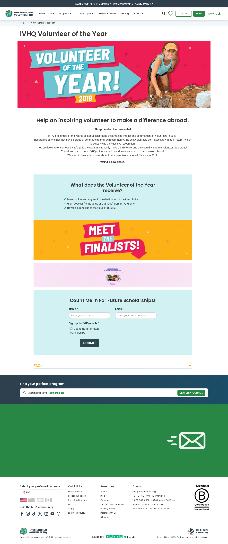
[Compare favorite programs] (170, 14)
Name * (73, 309)
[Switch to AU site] (32, 500)
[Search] (163, 13)
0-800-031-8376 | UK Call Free (148, 504)
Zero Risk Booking (77, 500)
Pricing (125, 13)
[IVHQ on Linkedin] (46, 513)
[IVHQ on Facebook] (22, 513)
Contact (184, 13)
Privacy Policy (107, 508)
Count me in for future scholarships (84, 330)
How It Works (75, 491)
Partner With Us (108, 512)
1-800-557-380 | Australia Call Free (150, 508)
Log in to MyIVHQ (77, 512)
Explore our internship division (192, 537)
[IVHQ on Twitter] (40, 513)
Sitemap (104, 517)
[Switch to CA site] (49, 500)
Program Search (77, 495)
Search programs (191, 392)
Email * (119, 309)
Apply (198, 13)
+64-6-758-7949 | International (148, 495)
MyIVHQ (214, 13)
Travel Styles (84, 13)
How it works (107, 13)
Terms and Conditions (112, 504)
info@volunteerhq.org (144, 491)
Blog (102, 495)
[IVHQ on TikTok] (34, 513)
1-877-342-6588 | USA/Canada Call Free (153, 500)
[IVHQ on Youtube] (52, 513)
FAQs (71, 504)
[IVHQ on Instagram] (28, 513)
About (138, 13)
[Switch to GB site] (40, 500)
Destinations (45, 13)
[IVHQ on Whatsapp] (58, 513)
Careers (104, 500)
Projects (65, 13)
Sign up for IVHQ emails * (84, 323)
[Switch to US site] (24, 500)
